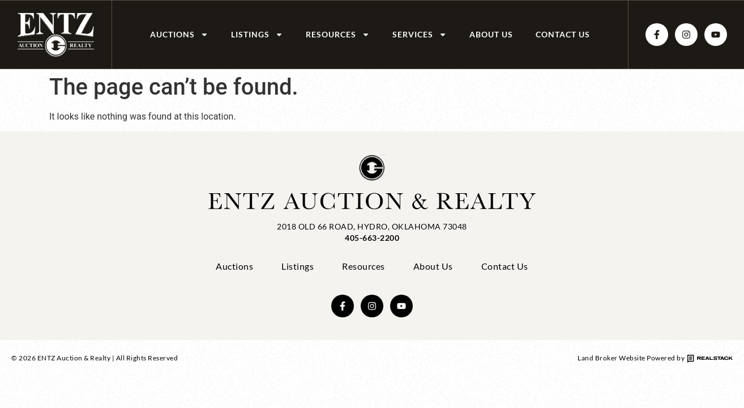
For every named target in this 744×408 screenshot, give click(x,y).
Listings (257, 34)
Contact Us (563, 34)
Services (419, 34)
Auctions (179, 34)
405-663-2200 (372, 238)
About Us (491, 34)
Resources (338, 34)
